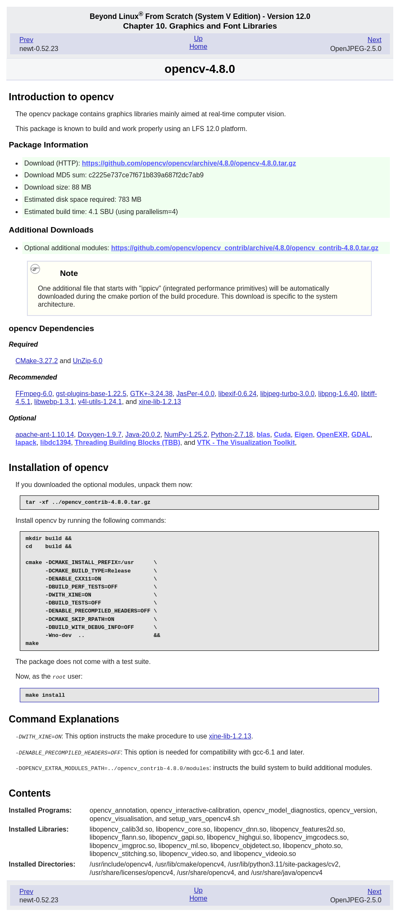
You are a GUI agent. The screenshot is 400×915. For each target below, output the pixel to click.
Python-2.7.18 (232, 434)
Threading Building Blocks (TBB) (127, 442)
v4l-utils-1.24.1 (100, 401)
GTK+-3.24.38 (151, 393)
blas (263, 434)
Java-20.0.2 (142, 434)
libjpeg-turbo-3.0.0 (287, 393)
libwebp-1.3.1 (54, 401)
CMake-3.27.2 (37, 360)
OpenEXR (332, 434)
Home (198, 46)
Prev (26, 39)
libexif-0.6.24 (237, 393)
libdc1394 (55, 442)
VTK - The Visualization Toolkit (246, 442)
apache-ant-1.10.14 (45, 434)
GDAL (361, 434)
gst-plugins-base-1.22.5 (91, 393)
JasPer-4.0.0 (195, 393)
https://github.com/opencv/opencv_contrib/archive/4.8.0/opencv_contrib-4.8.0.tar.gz (245, 247)
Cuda (282, 434)
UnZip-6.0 (87, 360)
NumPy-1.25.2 (185, 434)
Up (198, 38)
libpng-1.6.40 (337, 393)
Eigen (303, 434)
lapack (26, 442)
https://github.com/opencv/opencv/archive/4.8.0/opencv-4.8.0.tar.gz (189, 163)
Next (374, 39)
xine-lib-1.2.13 (160, 401)
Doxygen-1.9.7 (99, 434)
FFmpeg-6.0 (34, 393)
